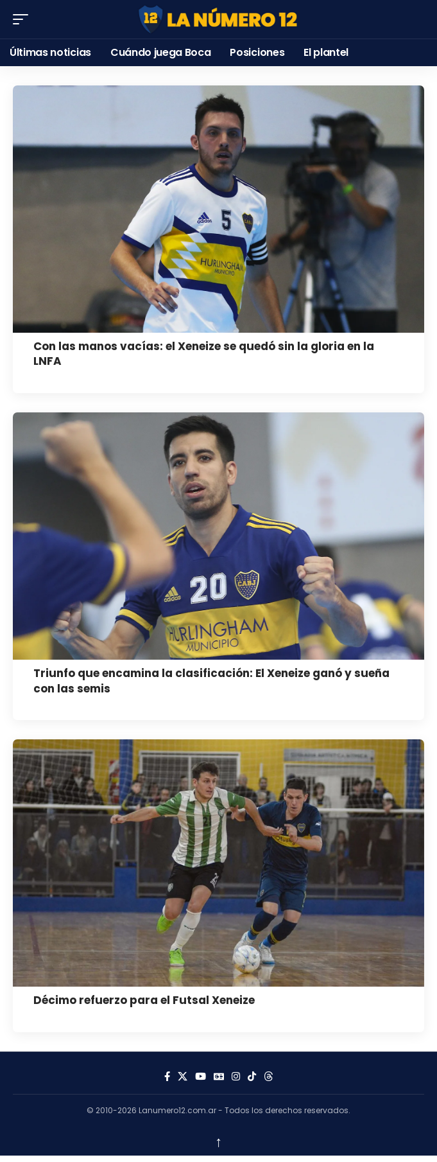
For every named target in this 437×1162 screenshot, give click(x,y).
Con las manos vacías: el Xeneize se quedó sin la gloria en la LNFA (203, 354)
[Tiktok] (251, 1076)
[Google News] (218, 1076)
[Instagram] (235, 1076)
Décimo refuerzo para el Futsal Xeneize (144, 1000)
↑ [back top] (218, 1141)
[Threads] (269, 1076)
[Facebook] (167, 1076)
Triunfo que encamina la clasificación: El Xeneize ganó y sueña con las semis (211, 680)
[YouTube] (200, 1076)
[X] (183, 1076)
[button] (24, 19)
